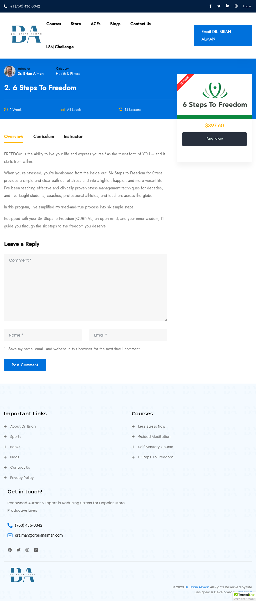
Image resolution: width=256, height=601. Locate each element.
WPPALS (245, 592)
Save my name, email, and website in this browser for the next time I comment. (74, 349)
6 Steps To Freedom (156, 457)
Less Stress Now (151, 426)
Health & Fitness (68, 73)
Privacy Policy (22, 477)
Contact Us (140, 24)
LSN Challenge (60, 47)
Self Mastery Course (155, 446)
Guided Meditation (154, 436)
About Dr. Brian (23, 426)
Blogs (115, 24)
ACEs (95, 24)
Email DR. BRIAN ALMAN (216, 35)
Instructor (24, 68)
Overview (13, 137)
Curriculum (43, 137)
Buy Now (214, 139)
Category (62, 68)
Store (76, 24)
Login (247, 6)
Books (15, 446)
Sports (15, 436)
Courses (53, 24)
